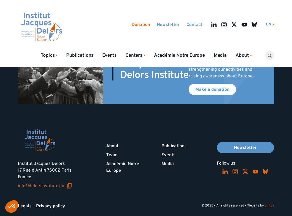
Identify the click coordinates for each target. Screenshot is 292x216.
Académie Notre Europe (179, 55)
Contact (194, 25)
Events (109, 55)
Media (220, 55)
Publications (79, 55)
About (112, 146)
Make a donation (212, 89)
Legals (25, 206)
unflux (269, 205)
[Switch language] (270, 24)
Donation (141, 25)
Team (112, 155)
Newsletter (168, 25)
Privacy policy (50, 206)
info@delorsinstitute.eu (45, 185)
